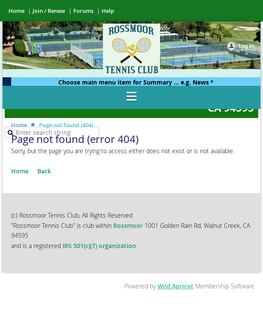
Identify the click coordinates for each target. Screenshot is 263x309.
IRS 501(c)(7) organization (99, 246)
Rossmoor (129, 225)
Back (44, 171)
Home (16, 11)
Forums (83, 11)
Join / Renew (49, 11)
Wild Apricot (175, 286)
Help (108, 11)
